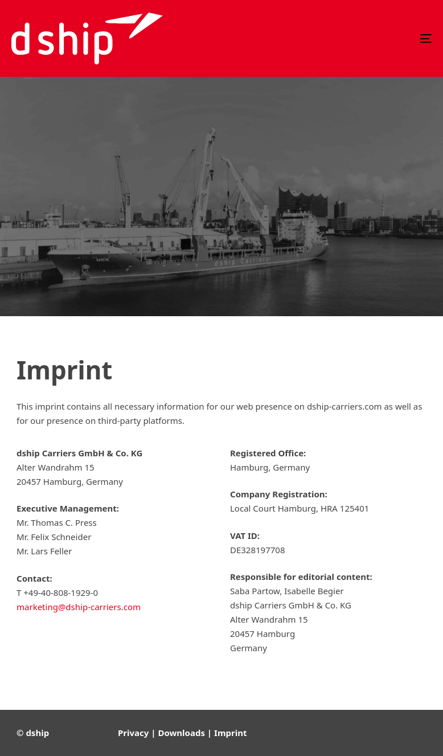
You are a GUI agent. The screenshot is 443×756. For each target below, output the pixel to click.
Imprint (230, 732)
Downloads (181, 732)
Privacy (133, 732)
